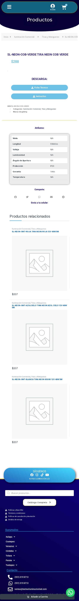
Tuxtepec (11, 565)
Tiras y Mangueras (50, 37)
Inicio (6, 37)
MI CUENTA (52, 9)
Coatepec (10, 541)
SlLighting (23, 112)
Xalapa (10, 536)
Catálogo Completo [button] (40, 502)
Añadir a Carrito (39, 596)
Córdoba (11, 551)
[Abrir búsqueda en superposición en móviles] (39, 493)
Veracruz (11, 546)
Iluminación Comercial (24, 37)
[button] (39, 88)
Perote (10, 560)
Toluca (10, 555)
